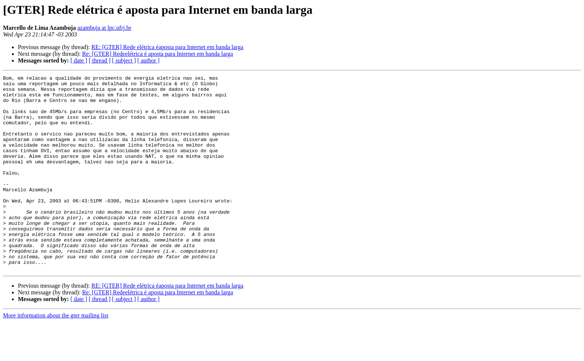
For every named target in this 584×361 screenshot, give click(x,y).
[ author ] (148, 60)
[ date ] (78, 60)
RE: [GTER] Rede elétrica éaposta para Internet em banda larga (167, 47)
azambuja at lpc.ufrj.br (104, 28)
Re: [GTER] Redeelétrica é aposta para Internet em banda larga (157, 54)
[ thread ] (100, 60)
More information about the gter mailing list (55, 354)
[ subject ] (124, 60)
